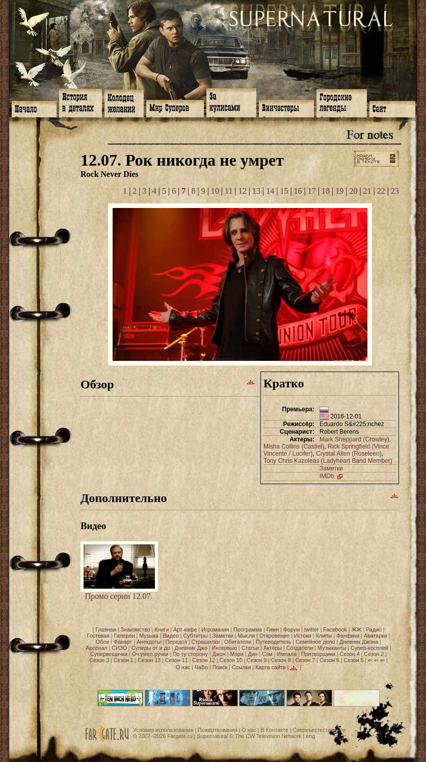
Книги (161, 629)
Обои (102, 642)
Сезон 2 (374, 654)
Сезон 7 (305, 660)
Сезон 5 (354, 660)
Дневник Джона (358, 642)
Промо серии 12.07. (119, 592)
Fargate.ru (179, 736)
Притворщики (318, 654)
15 (284, 191)
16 (298, 191)
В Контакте (274, 730)
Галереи (124, 636)
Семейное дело (315, 642)
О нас (183, 667)
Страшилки (206, 642)
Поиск (220, 667)
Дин (252, 654)
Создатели (299, 648)
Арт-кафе (185, 629)
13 (256, 191)
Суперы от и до (150, 648)
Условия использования (163, 730)
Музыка (148, 636)
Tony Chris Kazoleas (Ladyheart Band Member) (327, 460)
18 (326, 191)
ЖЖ (357, 629)
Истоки (302, 636)
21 (367, 191)
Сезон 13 (149, 660)
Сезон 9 (257, 660)
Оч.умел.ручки (150, 654)
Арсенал (96, 648)
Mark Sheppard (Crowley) (354, 439)
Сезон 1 (124, 660)
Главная (105, 629)
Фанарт (123, 642)
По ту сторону (190, 654)
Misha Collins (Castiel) (293, 446)
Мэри (236, 654)
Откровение (274, 636)
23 (395, 191)
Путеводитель (273, 642)
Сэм (267, 654)
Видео (171, 636)
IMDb (332, 476)
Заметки (331, 468)
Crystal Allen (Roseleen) (349, 453)
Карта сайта (270, 667)
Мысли (246, 636)
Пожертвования (217, 730)
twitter (311, 629)
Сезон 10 (231, 660)
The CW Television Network (268, 736)
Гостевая (98, 636)
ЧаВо (201, 667)
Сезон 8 (281, 660)
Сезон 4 (350, 654)
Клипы (324, 636)
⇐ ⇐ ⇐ (376, 660)
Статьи (250, 648)
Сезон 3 (99, 660)
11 (228, 191)
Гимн (273, 629)
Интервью (224, 648)
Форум (291, 629)
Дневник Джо (190, 648)
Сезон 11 (176, 660)
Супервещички (108, 654)
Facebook (335, 629)
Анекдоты (149, 642)
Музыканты (331, 648)
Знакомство (135, 629)
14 (270, 191)
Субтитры (195, 636)
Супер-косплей (369, 648)
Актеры (272, 648)
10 (215, 191)
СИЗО (119, 648)
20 (353, 191)
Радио (374, 629)
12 (242, 191)
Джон (219, 654)
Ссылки (241, 667)
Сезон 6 (329, 660)
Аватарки (375, 636)
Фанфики (347, 636)
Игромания (215, 629)
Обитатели (237, 642)
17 (312, 191)
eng (310, 736)
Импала (287, 654)
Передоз (176, 642)
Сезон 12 (203, 660)
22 (381, 191)
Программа (247, 629)
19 (339, 191)
